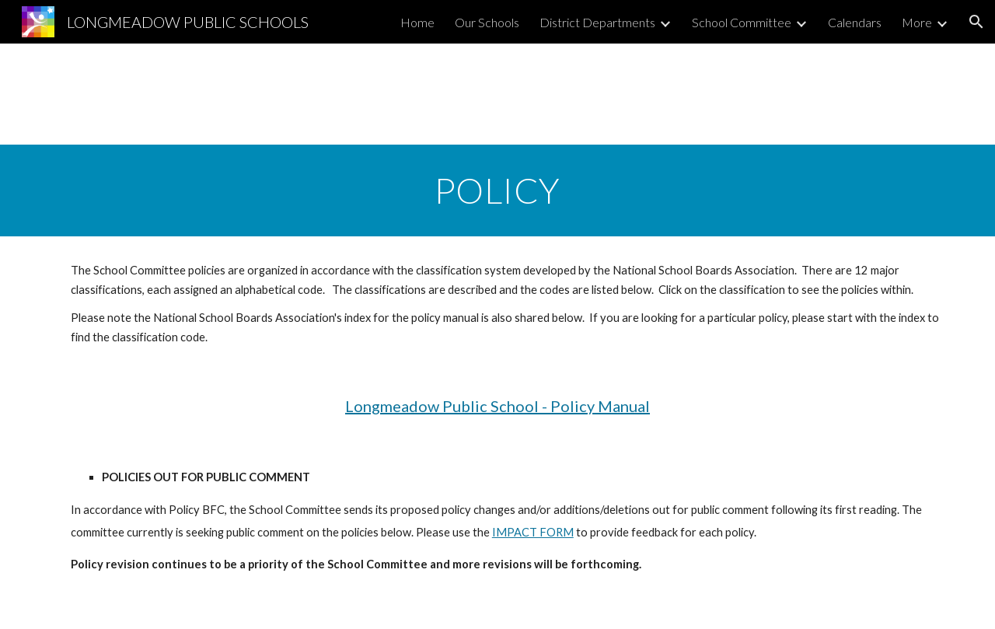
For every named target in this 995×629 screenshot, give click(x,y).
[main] (497, 190)
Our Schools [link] (487, 22)
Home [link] (417, 22)
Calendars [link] (855, 22)
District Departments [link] (597, 22)
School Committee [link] (741, 22)
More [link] (917, 22)
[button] (976, 21)
